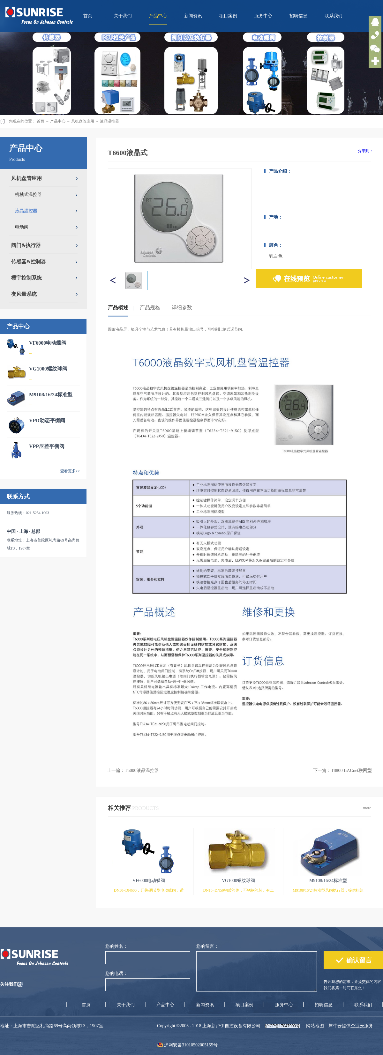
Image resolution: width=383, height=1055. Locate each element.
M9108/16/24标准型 (50, 394)
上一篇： (133, 770)
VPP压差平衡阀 (46, 446)
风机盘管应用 (82, 121)
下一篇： (342, 770)
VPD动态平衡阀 (47, 420)
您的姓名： (116, 946)
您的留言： (207, 946)
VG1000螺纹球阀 (48, 368)
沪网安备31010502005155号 (191, 1045)
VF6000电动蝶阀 (47, 343)
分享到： (365, 151)
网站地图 (314, 1025)
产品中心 (57, 121)
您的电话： (116, 973)
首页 (87, 15)
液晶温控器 (109, 121)
